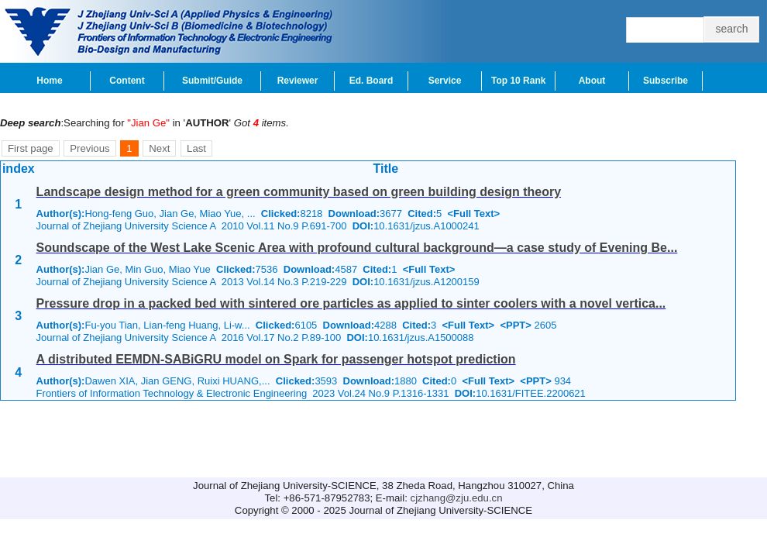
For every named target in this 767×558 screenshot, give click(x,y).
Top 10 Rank (518, 80)
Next (159, 148)
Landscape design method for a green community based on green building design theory (298, 191)
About (592, 80)
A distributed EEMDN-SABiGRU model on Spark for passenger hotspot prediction (276, 359)
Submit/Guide (212, 80)
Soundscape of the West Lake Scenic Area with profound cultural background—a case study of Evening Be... (357, 247)
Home (49, 80)
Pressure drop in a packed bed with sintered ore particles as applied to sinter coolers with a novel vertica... (351, 303)
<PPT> (515, 325)
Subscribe (665, 80)
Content (126, 80)
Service (445, 80)
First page (30, 148)
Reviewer (297, 80)
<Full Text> (473, 213)
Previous (89, 148)
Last (196, 148)
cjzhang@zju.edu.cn (457, 498)
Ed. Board (371, 80)
